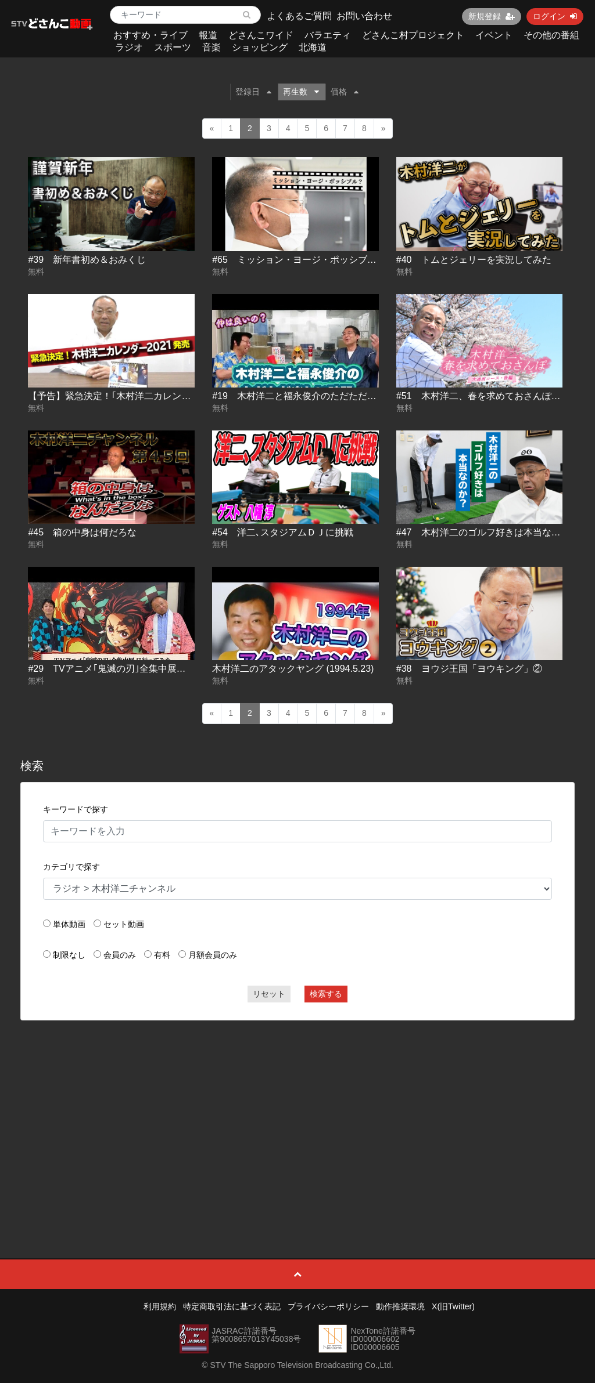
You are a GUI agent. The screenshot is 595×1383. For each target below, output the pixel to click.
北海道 (313, 47)
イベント (493, 35)
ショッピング (260, 47)
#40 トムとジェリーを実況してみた (473, 260)
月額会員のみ (212, 955)
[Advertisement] (298, 1113)
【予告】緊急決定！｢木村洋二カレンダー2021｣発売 (136, 396)
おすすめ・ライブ (150, 35)
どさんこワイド (260, 35)
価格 (345, 91)
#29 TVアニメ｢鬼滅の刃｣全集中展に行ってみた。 (134, 669)
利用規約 (160, 1306)
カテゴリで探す (71, 866)
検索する (326, 993)
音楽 (211, 47)
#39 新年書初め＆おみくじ (87, 260)
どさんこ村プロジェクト (413, 35)
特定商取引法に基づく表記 (232, 1306)
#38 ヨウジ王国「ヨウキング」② (469, 669)
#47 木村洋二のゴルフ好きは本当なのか (483, 532)
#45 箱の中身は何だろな (82, 532)
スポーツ (172, 47)
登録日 (253, 91)
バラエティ (327, 35)
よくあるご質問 (299, 16)
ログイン (555, 16)
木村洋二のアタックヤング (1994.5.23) (293, 669)
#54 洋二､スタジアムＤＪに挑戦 (282, 532)
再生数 (301, 91)
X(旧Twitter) (453, 1306)
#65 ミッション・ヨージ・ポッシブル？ (299, 260)
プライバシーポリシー (328, 1306)
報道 (208, 35)
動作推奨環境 (400, 1306)
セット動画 (123, 924)
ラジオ (129, 47)
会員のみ (119, 955)
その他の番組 (551, 35)
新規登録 (491, 16)
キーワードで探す (75, 809)
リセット (269, 993)
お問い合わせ (364, 16)
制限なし (69, 955)
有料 (162, 955)
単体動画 (69, 924)
